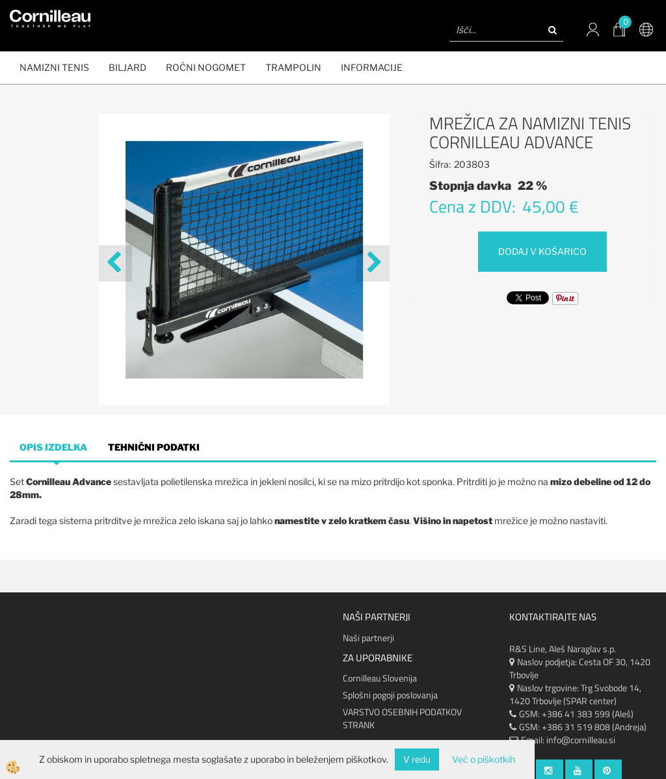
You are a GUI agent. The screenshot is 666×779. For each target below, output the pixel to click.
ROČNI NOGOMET (206, 67)
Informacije (372, 67)
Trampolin (293, 67)
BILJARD (127, 67)
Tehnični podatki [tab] (154, 447)
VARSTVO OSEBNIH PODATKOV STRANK (402, 718)
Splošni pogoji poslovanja (390, 695)
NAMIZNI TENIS (54, 67)
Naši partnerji (368, 637)
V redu (417, 759)
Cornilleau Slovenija (380, 678)
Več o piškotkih (483, 759)
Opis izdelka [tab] (53, 447)
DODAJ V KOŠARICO (542, 251)
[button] (373, 263)
